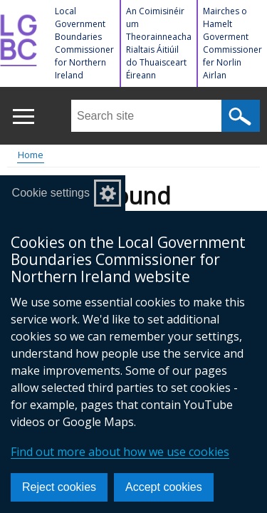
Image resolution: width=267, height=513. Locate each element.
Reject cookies (59, 487)
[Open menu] (23, 116)
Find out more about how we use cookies (120, 452)
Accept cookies (163, 487)
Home (30, 154)
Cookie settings (51, 193)
